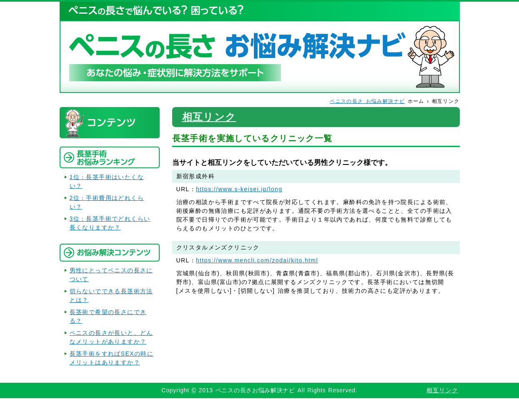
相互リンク (209, 116)
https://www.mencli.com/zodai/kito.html (257, 260)
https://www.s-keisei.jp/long (239, 189)
